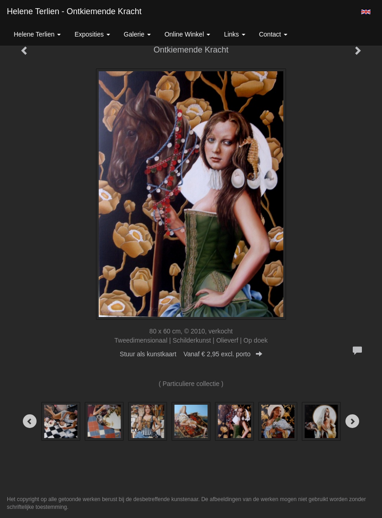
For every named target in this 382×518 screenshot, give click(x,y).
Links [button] (234, 34)
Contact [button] (273, 34)
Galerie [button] (137, 34)
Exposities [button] (92, 34)
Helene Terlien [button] (37, 34)
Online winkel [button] (187, 34)
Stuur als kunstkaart (191, 354)
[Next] (352, 421)
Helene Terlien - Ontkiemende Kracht (74, 11)
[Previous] (30, 421)
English (366, 12)
